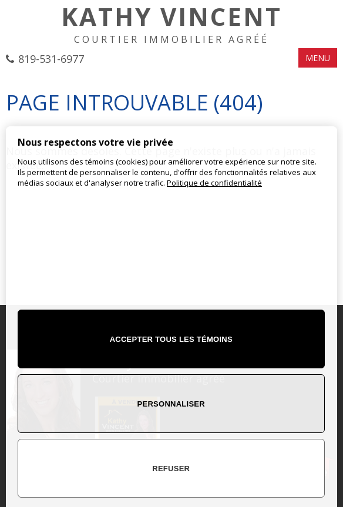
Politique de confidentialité (214, 182)
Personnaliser (171, 403)
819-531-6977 (51, 59)
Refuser (171, 468)
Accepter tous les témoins (171, 339)
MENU (317, 57)
